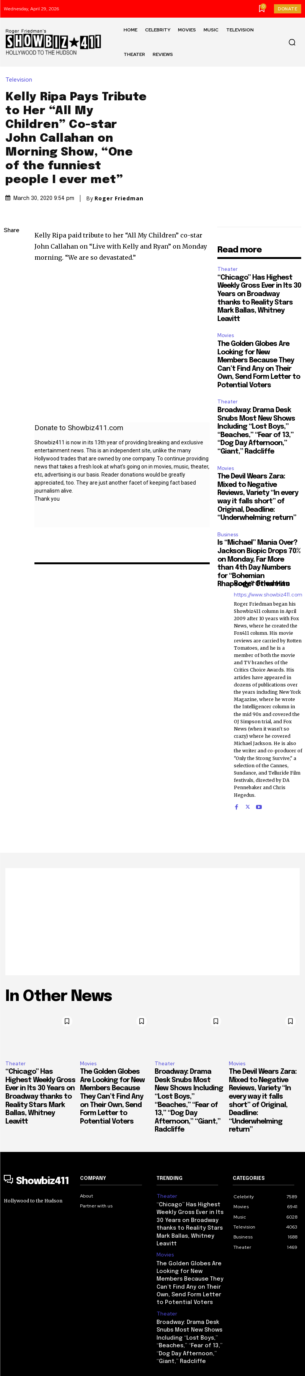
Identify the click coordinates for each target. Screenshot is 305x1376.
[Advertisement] (152, 907)
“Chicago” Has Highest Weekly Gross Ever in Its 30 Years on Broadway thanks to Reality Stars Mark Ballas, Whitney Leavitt (40, 1082)
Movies (225, 321)
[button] (292, 42)
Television (20, 72)
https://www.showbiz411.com (268, 580)
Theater (227, 255)
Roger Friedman (119, 191)
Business (227, 520)
